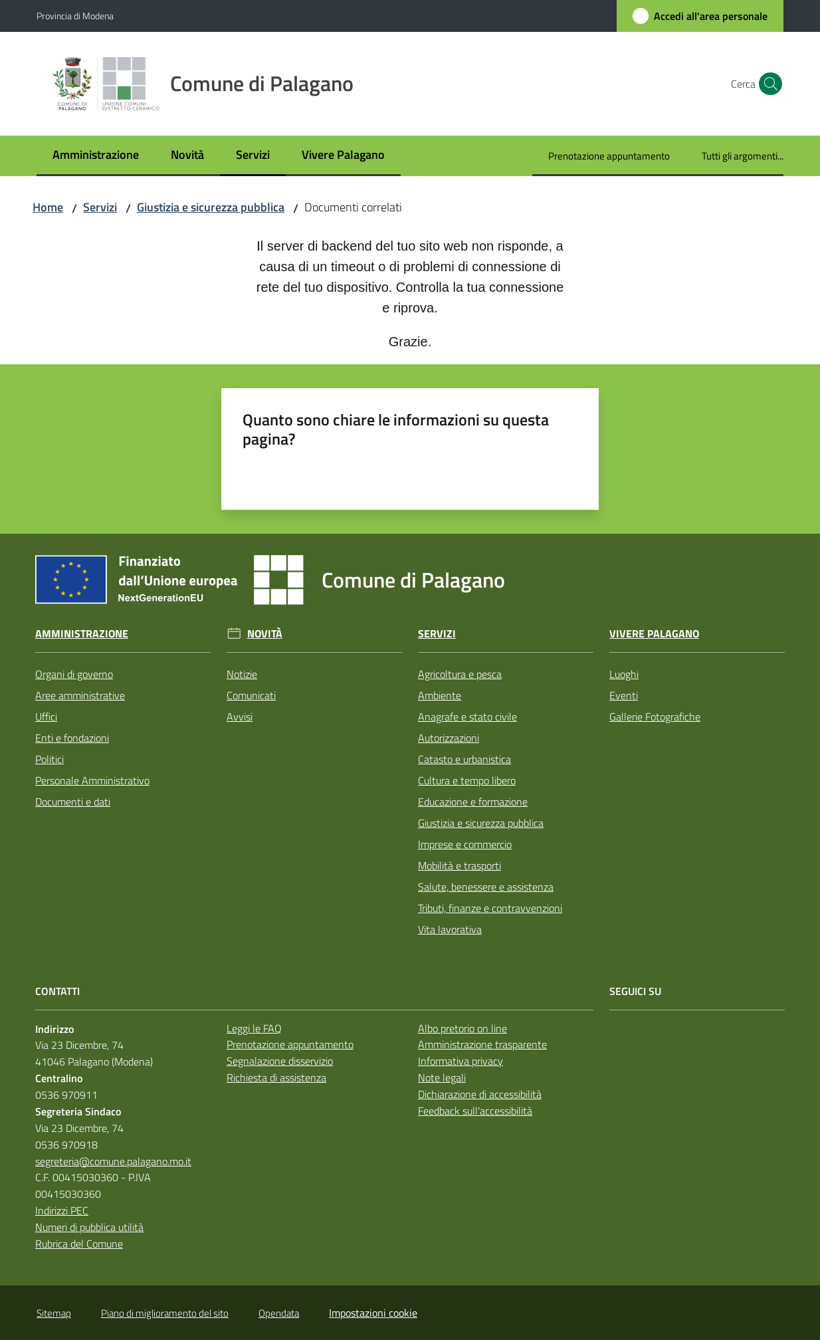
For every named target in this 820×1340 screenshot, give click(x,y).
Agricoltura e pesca (460, 674)
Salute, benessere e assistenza (486, 887)
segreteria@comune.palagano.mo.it (113, 1161)
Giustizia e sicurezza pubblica (210, 207)
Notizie (242, 674)
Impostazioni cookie (373, 1313)
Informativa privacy (460, 1061)
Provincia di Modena (75, 16)
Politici (49, 759)
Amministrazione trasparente (482, 1044)
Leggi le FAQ (254, 1028)
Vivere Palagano (654, 633)
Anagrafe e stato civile (467, 717)
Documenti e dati (72, 802)
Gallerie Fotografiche (654, 717)
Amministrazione (81, 633)
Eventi (623, 695)
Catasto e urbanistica (464, 759)
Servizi (100, 207)
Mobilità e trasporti (459, 865)
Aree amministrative (80, 695)
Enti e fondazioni (72, 738)
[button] (767, 84)
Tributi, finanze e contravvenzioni (490, 908)
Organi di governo (74, 674)
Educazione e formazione (473, 802)
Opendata (278, 1313)
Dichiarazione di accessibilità (480, 1094)
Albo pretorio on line (462, 1028)
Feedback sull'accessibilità (475, 1111)
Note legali (442, 1077)
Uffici (46, 717)
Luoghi (624, 674)
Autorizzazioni (448, 738)
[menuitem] (96, 156)
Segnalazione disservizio (280, 1061)
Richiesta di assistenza (276, 1077)
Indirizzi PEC (61, 1210)
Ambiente (439, 695)
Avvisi (240, 717)
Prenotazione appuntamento (290, 1044)
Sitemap (54, 1313)
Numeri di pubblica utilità (89, 1227)
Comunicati (251, 695)
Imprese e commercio (465, 844)
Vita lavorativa (450, 929)
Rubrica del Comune (79, 1244)
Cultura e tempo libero (467, 780)
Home (48, 207)
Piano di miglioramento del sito (165, 1313)
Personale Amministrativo (92, 780)
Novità (264, 633)
